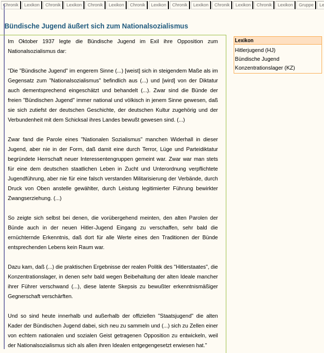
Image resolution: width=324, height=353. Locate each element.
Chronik (11, 4)
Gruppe (306, 4)
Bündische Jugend (257, 59)
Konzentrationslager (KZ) (265, 68)
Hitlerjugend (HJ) (255, 50)
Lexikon (32, 4)
